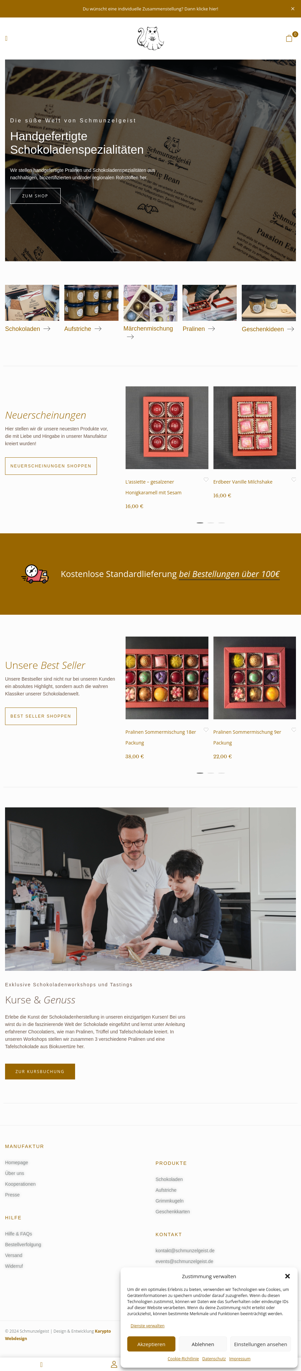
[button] (287, 1276)
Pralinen (193, 329)
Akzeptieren (151, 1344)
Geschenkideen (263, 329)
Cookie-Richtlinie (183, 1359)
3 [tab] (221, 775)
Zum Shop (35, 196)
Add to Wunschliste (206, 480)
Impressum (239, 1359)
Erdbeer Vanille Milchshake (243, 482)
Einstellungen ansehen (260, 1344)
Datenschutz (214, 1359)
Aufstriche (77, 329)
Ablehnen (203, 1344)
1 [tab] (200, 775)
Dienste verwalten (148, 1326)
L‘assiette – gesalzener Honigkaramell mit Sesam (154, 487)
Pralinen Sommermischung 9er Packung (247, 740)
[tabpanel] (167, 453)
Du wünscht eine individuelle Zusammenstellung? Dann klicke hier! (150, 9)
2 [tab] (210, 775)
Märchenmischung (148, 328)
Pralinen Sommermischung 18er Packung (161, 740)
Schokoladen (22, 329)
